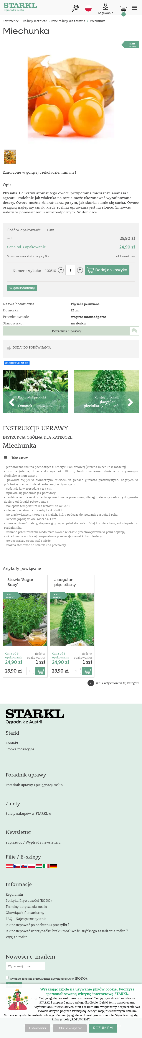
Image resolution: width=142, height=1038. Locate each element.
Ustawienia (37, 1028)
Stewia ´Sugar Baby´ (20, 582)
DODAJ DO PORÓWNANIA (32, 347)
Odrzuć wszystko (70, 1028)
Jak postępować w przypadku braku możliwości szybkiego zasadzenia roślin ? (67, 930)
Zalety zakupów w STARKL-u (28, 813)
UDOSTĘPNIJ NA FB (16, 363)
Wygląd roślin (17, 936)
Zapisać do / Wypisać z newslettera (33, 842)
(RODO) (81, 978)
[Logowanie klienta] (105, 9)
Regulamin (14, 894)
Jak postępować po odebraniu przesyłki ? (37, 924)
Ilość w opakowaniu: (36, 656)
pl (88, 8)
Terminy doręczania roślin (26, 906)
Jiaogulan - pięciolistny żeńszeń (65, 582)
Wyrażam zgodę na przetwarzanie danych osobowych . (49, 978)
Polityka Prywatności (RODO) (29, 900)
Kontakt (12, 742)
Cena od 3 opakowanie (13, 655)
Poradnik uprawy (66, 331)
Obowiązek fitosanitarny (25, 912)
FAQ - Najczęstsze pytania (26, 918)
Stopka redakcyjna (20, 749)
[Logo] (20, 7)
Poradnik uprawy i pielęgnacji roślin (34, 784)
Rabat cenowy (132, 44)
